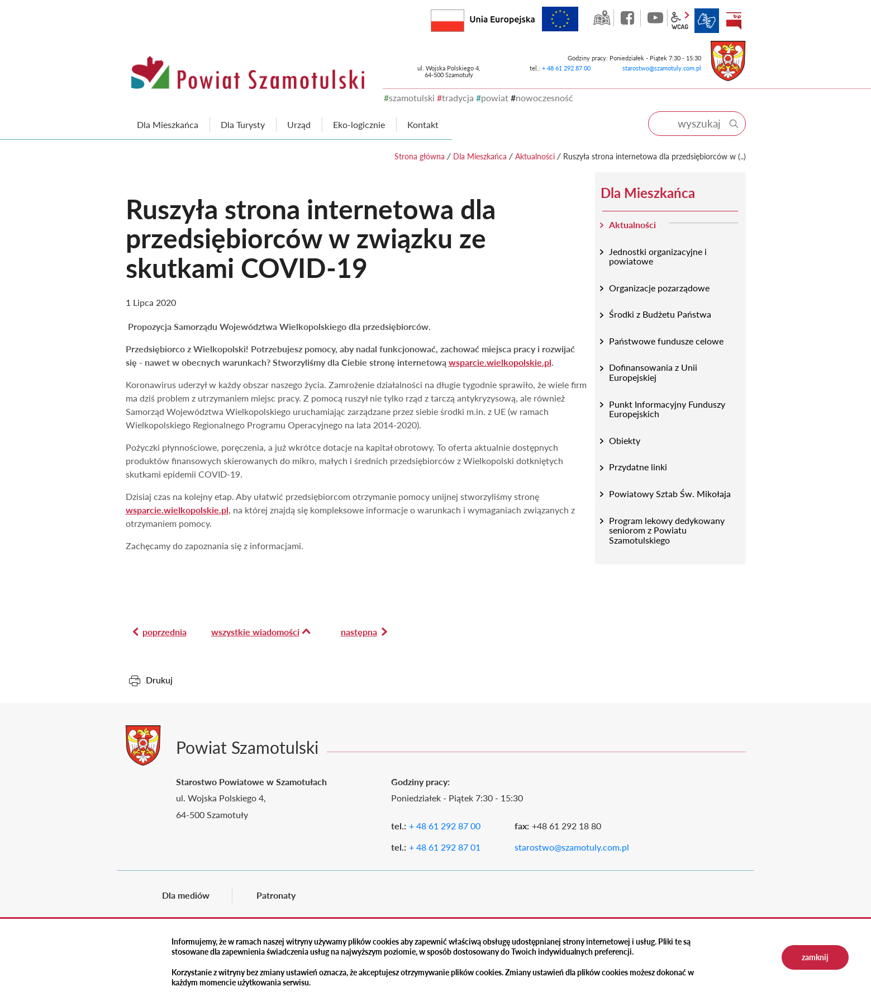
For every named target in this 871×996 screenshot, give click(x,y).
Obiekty (624, 440)
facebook (628, 18)
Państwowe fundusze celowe (666, 341)
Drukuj (159, 679)
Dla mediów (186, 895)
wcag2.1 (680, 20)
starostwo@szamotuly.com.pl (661, 68)
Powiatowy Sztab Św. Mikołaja (670, 493)
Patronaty (276, 895)
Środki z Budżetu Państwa (660, 314)
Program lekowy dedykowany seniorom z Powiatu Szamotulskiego (667, 530)
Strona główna (419, 156)
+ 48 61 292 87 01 (444, 847)
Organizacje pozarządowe (659, 287)
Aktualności (535, 156)
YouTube (655, 18)
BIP (733, 20)
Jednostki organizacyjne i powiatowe (658, 256)
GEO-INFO (601, 18)
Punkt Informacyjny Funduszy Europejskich (667, 409)
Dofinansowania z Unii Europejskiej (653, 372)
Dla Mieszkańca (480, 156)
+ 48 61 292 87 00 (566, 68)
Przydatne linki (638, 466)
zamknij (815, 957)
